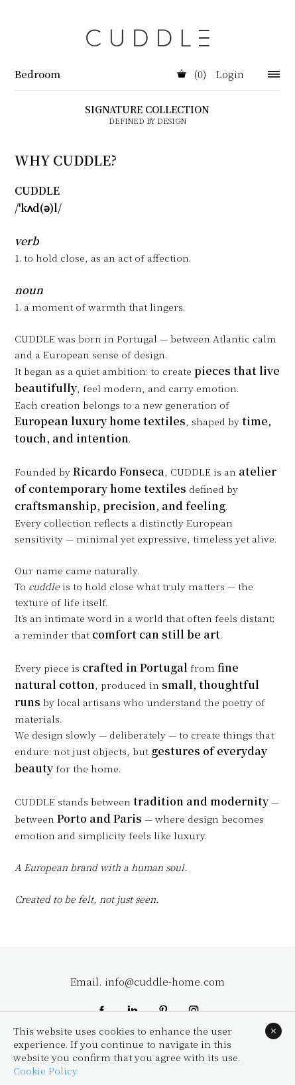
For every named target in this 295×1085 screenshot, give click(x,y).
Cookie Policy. (46, 1070)
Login (230, 75)
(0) (191, 75)
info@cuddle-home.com (165, 981)
